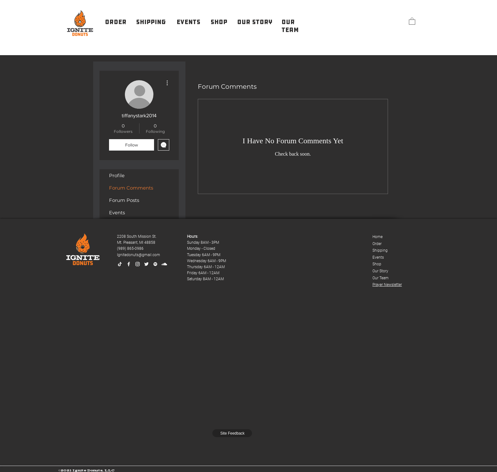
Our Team (380, 278)
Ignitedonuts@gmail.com (138, 255)
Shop (376, 264)
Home (377, 237)
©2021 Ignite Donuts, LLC (86, 470)
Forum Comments (131, 188)
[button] (412, 21)
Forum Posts (124, 200)
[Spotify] (155, 264)
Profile (117, 175)
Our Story (380, 271)
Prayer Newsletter (387, 284)
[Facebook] (129, 264)
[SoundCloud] (164, 264)
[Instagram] (137, 264)
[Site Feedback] (232, 433)
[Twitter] (146, 264)
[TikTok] (120, 264)
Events (117, 213)
